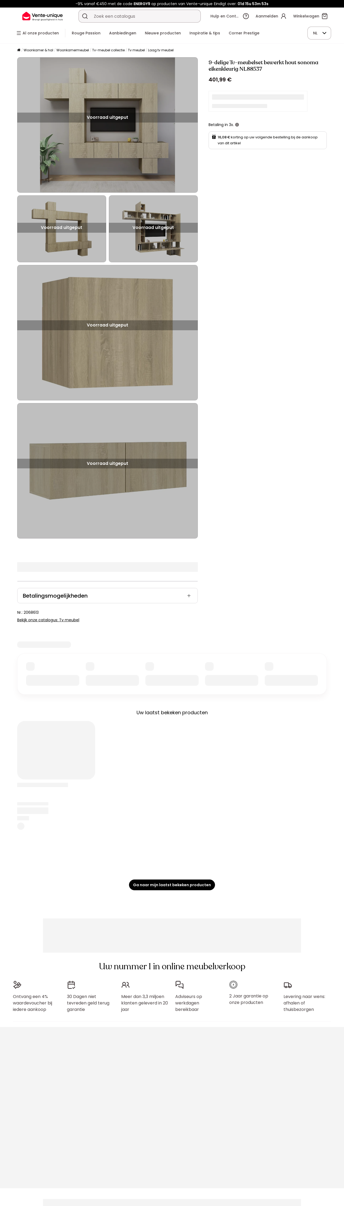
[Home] (18, 50)
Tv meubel (136, 50)
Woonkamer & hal (38, 50)
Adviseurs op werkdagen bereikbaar (188, 1003)
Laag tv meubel (161, 50)
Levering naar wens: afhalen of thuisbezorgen (304, 1003)
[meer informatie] (237, 125)
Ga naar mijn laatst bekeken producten (172, 885)
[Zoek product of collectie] (84, 16)
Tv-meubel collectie (108, 50)
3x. (231, 124)
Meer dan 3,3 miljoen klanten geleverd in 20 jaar (144, 1003)
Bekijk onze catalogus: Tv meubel (48, 620)
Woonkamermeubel (72, 50)
